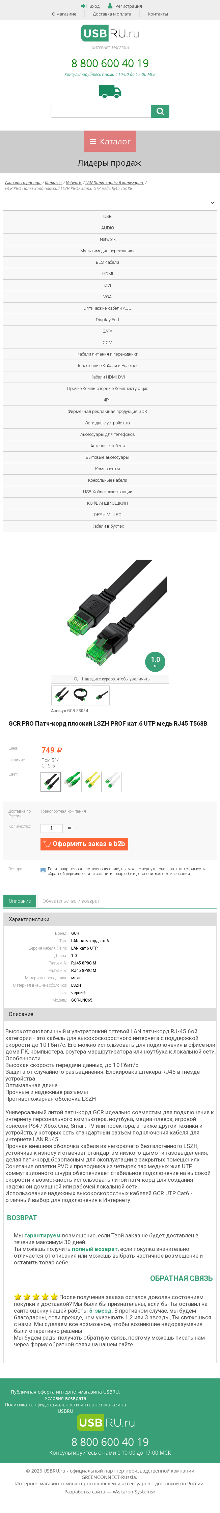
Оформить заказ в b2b (89, 844)
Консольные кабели (107, 480)
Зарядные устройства (107, 422)
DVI (107, 285)
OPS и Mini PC (107, 514)
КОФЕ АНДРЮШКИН (107, 503)
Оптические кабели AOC (107, 308)
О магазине (64, 14)
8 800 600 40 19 (110, 63)
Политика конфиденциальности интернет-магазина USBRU (65, 1407)
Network (74, 183)
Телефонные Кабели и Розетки (107, 365)
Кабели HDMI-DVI (107, 377)
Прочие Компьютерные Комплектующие (107, 388)
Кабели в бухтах (107, 526)
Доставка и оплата (112, 14)
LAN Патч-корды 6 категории (114, 183)
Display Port (107, 319)
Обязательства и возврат (71, 901)
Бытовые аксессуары (107, 457)
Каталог (115, 141)
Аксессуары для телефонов (107, 434)
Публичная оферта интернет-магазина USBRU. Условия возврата (65, 1395)
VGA (107, 296)
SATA (107, 331)
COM (107, 342)
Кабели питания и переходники (107, 354)
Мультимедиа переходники (107, 250)
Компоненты (107, 468)
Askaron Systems (134, 1491)
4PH (108, 399)
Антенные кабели (107, 445)
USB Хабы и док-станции (107, 491)
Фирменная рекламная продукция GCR (107, 411)
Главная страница (23, 183)
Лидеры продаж (109, 162)
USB (107, 216)
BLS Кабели (107, 262)
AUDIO (107, 227)
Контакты (158, 14)
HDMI (107, 273)
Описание (20, 901)
